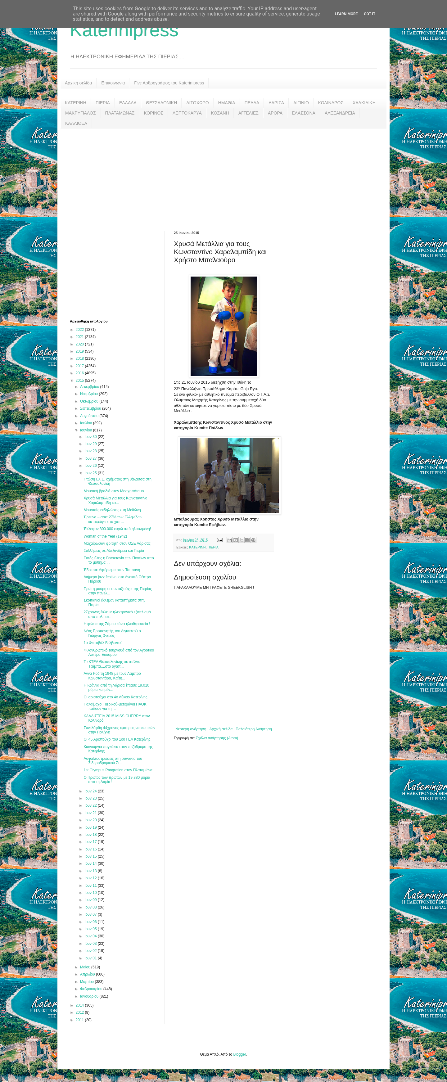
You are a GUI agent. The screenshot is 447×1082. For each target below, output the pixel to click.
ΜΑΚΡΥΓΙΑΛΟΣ (80, 112)
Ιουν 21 (91, 813)
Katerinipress (124, 30)
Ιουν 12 (91, 878)
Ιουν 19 (91, 827)
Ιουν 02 (91, 951)
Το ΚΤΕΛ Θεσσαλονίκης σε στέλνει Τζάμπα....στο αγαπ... (112, 664)
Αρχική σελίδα (78, 82)
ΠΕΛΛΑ (252, 102)
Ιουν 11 (91, 885)
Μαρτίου (87, 982)
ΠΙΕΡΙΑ (103, 102)
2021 (80, 337)
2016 (80, 373)
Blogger (239, 1054)
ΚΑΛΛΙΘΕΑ (76, 123)
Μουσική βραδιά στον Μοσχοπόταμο (114, 491)
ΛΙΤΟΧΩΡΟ (197, 102)
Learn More (346, 14)
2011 (80, 1020)
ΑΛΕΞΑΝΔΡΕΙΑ (340, 112)
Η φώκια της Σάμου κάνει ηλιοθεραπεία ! (117, 624)
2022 (80, 329)
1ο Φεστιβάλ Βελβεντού (103, 643)
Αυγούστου (89, 416)
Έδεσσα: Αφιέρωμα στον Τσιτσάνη (112, 570)
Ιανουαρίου (90, 996)
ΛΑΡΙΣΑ (276, 102)
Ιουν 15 (91, 856)
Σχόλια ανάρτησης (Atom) (217, 738)
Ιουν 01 (91, 958)
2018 (80, 358)
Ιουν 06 (91, 922)
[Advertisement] (223, 175)
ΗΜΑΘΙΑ (226, 102)
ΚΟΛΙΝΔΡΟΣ (330, 102)
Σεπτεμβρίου (91, 408)
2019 (80, 351)
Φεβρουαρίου (91, 989)
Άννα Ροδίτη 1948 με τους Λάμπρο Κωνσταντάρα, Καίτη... (112, 675)
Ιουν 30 (91, 437)
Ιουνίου (86, 430)
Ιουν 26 (91, 465)
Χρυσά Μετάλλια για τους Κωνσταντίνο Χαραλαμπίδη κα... (115, 500)
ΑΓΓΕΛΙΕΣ (248, 112)
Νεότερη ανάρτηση (190, 729)
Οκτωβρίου (89, 401)
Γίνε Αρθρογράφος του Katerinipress (169, 82)
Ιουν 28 (91, 451)
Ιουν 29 (91, 444)
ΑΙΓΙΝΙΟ (301, 102)
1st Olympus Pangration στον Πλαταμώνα (118, 770)
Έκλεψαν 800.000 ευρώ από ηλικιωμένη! (117, 529)
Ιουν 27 (91, 458)
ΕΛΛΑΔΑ (128, 102)
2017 (80, 366)
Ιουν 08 (91, 907)
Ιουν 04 (91, 936)
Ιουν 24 (91, 791)
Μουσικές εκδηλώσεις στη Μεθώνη (112, 510)
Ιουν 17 (91, 842)
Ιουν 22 (91, 805)
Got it (369, 14)
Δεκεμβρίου (90, 387)
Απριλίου (88, 974)
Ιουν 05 (91, 929)
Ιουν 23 (91, 798)
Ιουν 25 (91, 473)
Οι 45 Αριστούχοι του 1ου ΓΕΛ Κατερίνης (117, 739)
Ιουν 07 (91, 914)
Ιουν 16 (91, 849)
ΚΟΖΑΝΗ (220, 112)
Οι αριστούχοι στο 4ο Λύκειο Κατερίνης (115, 697)
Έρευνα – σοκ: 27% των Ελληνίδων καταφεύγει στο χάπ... (113, 519)
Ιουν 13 (91, 871)
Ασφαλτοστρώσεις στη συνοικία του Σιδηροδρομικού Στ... (113, 760)
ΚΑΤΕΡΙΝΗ (75, 102)
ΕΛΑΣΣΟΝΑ (303, 112)
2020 (80, 344)
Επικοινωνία (113, 82)
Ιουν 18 (91, 834)
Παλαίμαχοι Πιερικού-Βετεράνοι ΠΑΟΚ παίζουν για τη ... (115, 706)
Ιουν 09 (91, 900)
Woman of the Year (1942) (105, 536)
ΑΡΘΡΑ (275, 112)
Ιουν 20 (91, 820)
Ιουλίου (86, 423)
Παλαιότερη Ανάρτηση (254, 729)
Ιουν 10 (91, 892)
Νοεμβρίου (89, 394)
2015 (80, 380)
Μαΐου (85, 967)
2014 (80, 1005)
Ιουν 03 (91, 943)
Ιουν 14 (91, 863)
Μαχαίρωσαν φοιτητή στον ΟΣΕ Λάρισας (117, 543)
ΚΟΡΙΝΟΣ (153, 112)
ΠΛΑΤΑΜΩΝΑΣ (120, 112)
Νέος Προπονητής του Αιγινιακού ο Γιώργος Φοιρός (112, 633)
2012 (80, 1012)
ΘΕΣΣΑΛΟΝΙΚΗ (161, 102)
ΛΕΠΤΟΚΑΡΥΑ (187, 112)
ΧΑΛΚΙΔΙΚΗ (364, 102)
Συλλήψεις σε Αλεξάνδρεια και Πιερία (114, 550)
